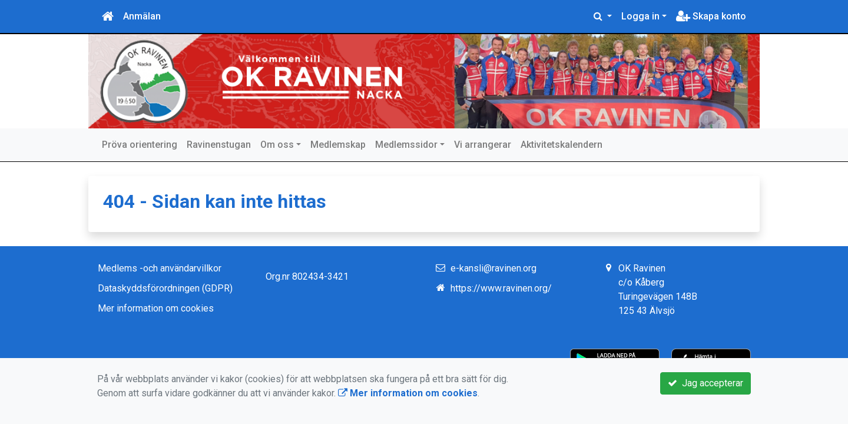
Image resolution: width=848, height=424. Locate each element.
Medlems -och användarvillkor (159, 268)
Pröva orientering (139, 144)
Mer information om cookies (156, 308)
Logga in (640, 16)
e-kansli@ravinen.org (493, 268)
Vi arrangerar (482, 144)
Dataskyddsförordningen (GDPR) (165, 288)
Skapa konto (711, 16)
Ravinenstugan (219, 144)
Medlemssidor (406, 144)
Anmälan (142, 16)
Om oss (277, 144)
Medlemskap (338, 144)
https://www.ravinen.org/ (501, 288)
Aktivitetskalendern (561, 144)
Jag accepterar (705, 383)
